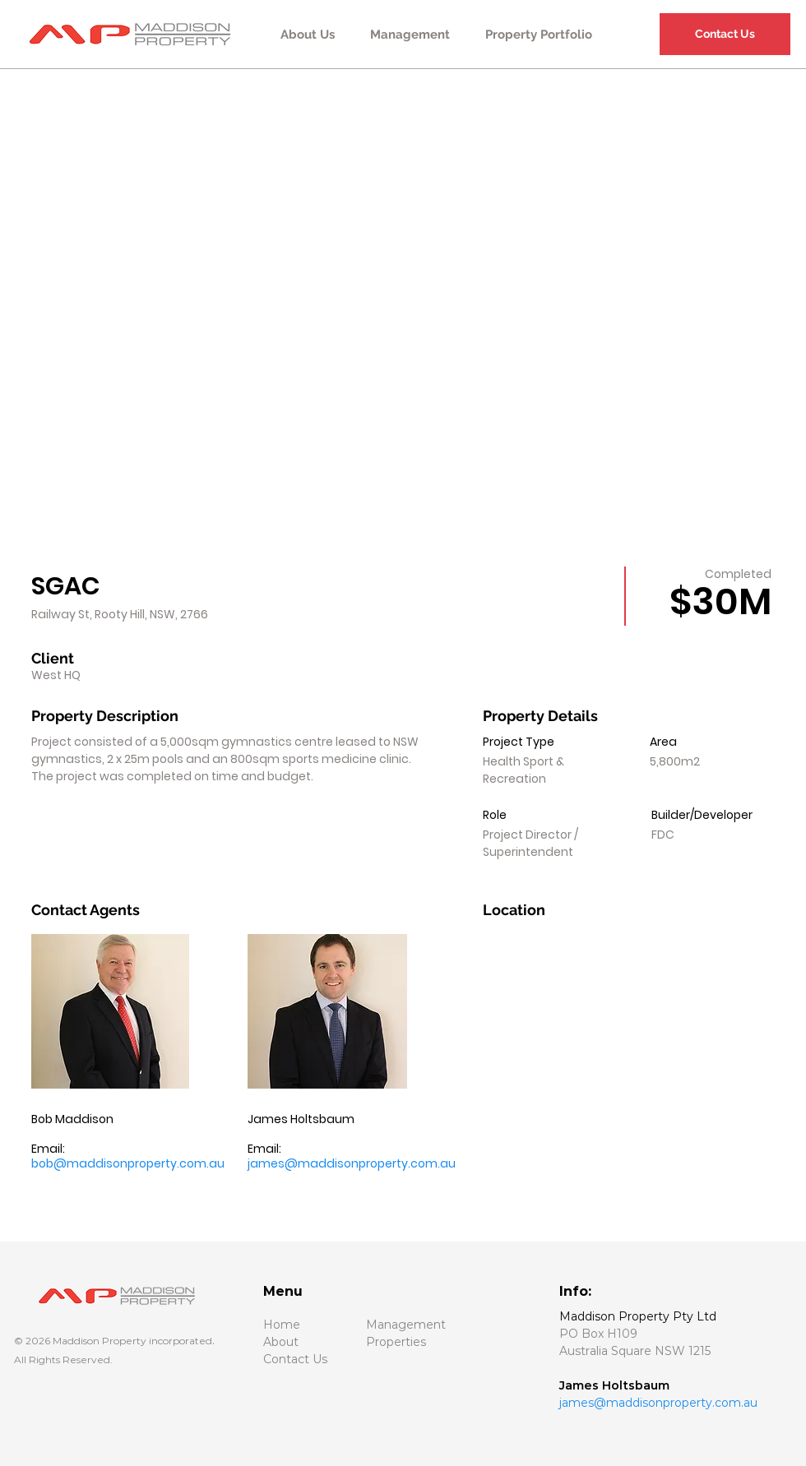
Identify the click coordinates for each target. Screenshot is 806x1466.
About (282, 1341)
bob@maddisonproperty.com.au (128, 1163)
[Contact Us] (725, 34)
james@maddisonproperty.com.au (352, 1163)
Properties (396, 1341)
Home (281, 1324)
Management (406, 1324)
